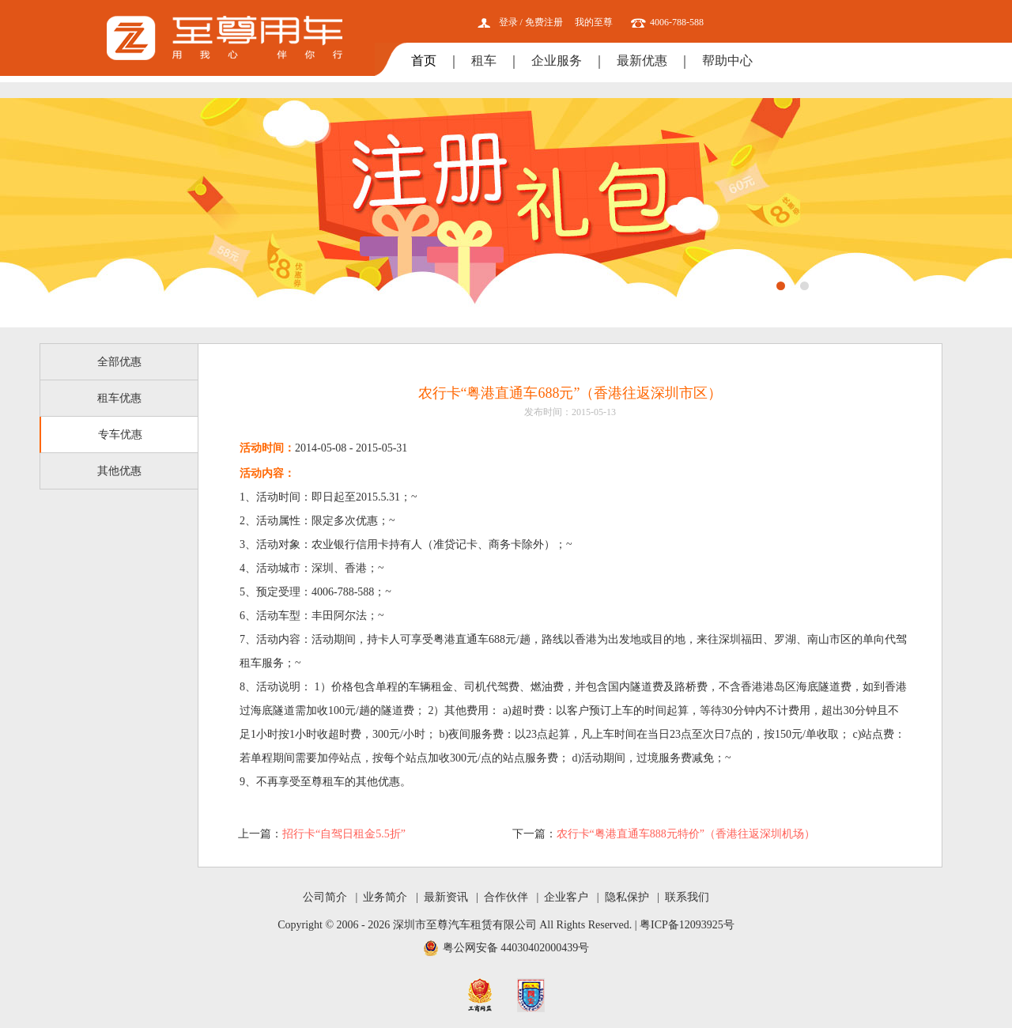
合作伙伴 (506, 897)
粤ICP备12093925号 (687, 925)
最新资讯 (446, 897)
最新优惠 (642, 60)
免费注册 (544, 22)
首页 (423, 60)
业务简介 (385, 897)
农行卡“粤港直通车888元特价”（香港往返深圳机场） (686, 834)
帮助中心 (727, 60)
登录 (508, 22)
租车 (484, 60)
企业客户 (566, 897)
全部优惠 (119, 362)
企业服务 (556, 60)
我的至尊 (594, 22)
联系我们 (687, 897)
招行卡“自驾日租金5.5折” (344, 834)
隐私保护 (627, 897)
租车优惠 (119, 398)
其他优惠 (119, 471)
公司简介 (325, 897)
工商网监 (479, 995)
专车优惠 (120, 434)
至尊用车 (225, 38)
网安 (531, 995)
